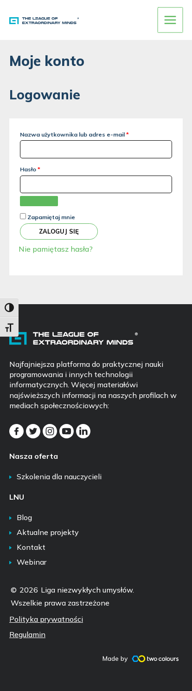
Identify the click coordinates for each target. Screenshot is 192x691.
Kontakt (31, 546)
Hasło (46, 167)
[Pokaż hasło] (39, 200)
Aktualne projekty (48, 531)
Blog (24, 516)
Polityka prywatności (46, 618)
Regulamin (27, 633)
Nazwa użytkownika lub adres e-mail (91, 132)
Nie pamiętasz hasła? (56, 248)
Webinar (31, 561)
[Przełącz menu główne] (171, 19)
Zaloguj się (59, 230)
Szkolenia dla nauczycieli (59, 475)
